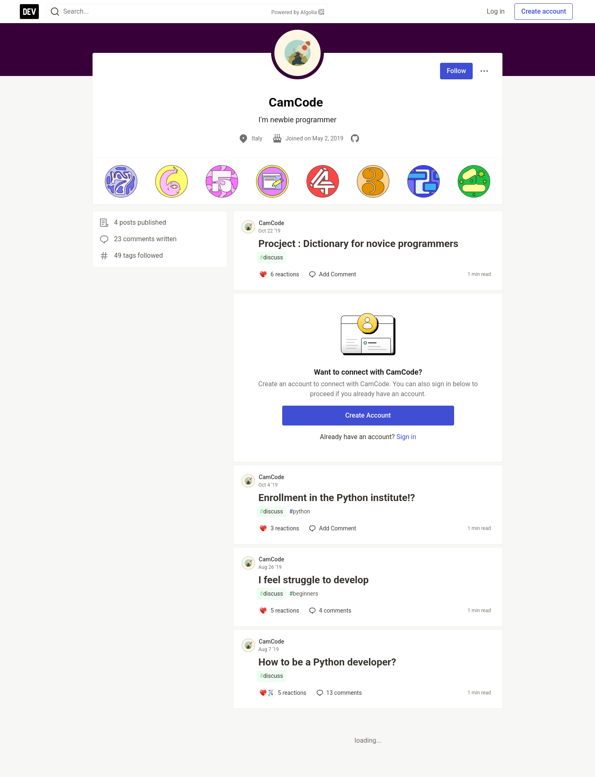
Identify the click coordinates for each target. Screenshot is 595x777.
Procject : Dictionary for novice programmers (358, 243)
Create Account (368, 415)
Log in (496, 11)
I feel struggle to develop (313, 580)
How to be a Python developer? (327, 662)
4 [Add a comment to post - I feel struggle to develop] (329, 610)
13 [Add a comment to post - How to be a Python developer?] (338, 693)
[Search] (55, 11)
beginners (303, 593)
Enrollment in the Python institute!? (336, 498)
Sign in (406, 437)
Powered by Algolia (297, 12)
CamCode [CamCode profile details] (271, 223)
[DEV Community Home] (29, 11)
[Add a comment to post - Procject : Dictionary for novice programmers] (279, 274)
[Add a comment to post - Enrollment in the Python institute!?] (279, 528)
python (299, 511)
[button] (121, 181)
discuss (271, 257)
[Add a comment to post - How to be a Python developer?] (282, 692)
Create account (543, 11)
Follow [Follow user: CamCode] (456, 71)
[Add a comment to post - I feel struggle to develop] (279, 610)
